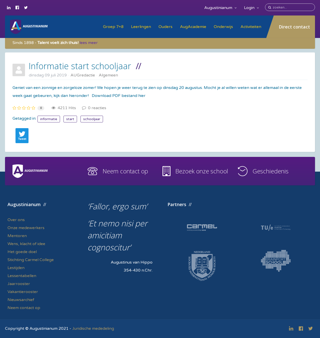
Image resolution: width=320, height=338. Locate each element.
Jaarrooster (19, 283)
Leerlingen (141, 26)
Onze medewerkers (26, 227)
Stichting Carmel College (31, 259)
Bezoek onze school (201, 171)
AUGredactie (82, 75)
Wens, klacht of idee (26, 243)
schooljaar (91, 119)
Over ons (16, 219)
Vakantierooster (23, 291)
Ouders (165, 26)
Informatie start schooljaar (80, 66)
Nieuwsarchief (21, 299)
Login (251, 7)
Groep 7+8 (113, 26)
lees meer (89, 42)
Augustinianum (220, 7)
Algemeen (108, 75)
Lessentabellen (22, 275)
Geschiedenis (270, 171)
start (70, 119)
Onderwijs (223, 26)
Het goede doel (22, 251)
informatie (48, 119)
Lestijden (16, 267)
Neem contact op (125, 171)
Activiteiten (250, 26)
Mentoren (17, 235)
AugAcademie (193, 26)
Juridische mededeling (93, 328)
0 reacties (94, 107)
